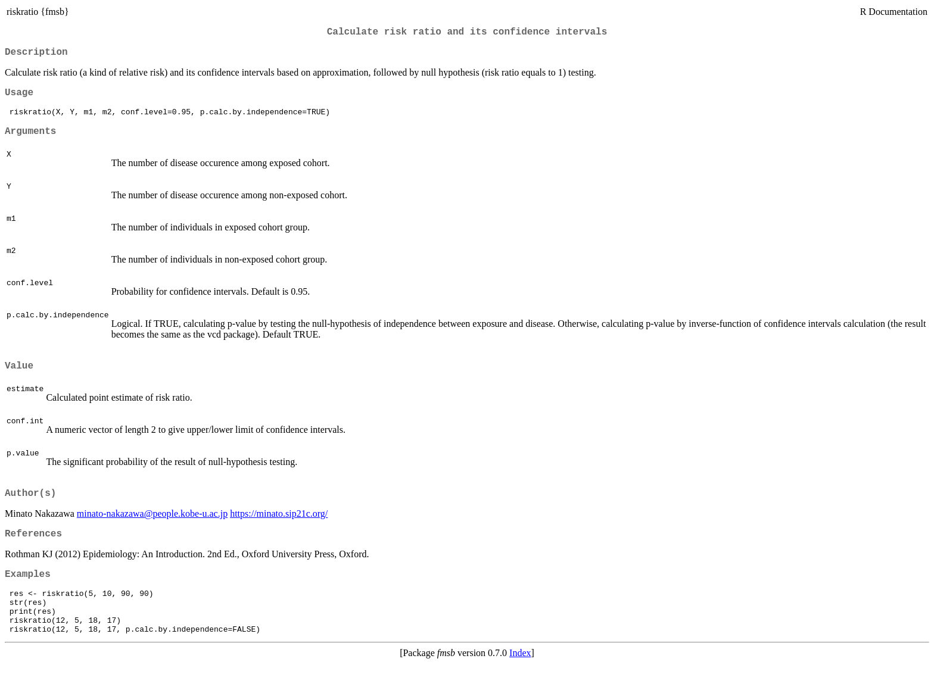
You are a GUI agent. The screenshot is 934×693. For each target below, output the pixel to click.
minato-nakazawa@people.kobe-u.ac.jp (152, 530)
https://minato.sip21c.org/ (279, 530)
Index (520, 683)
